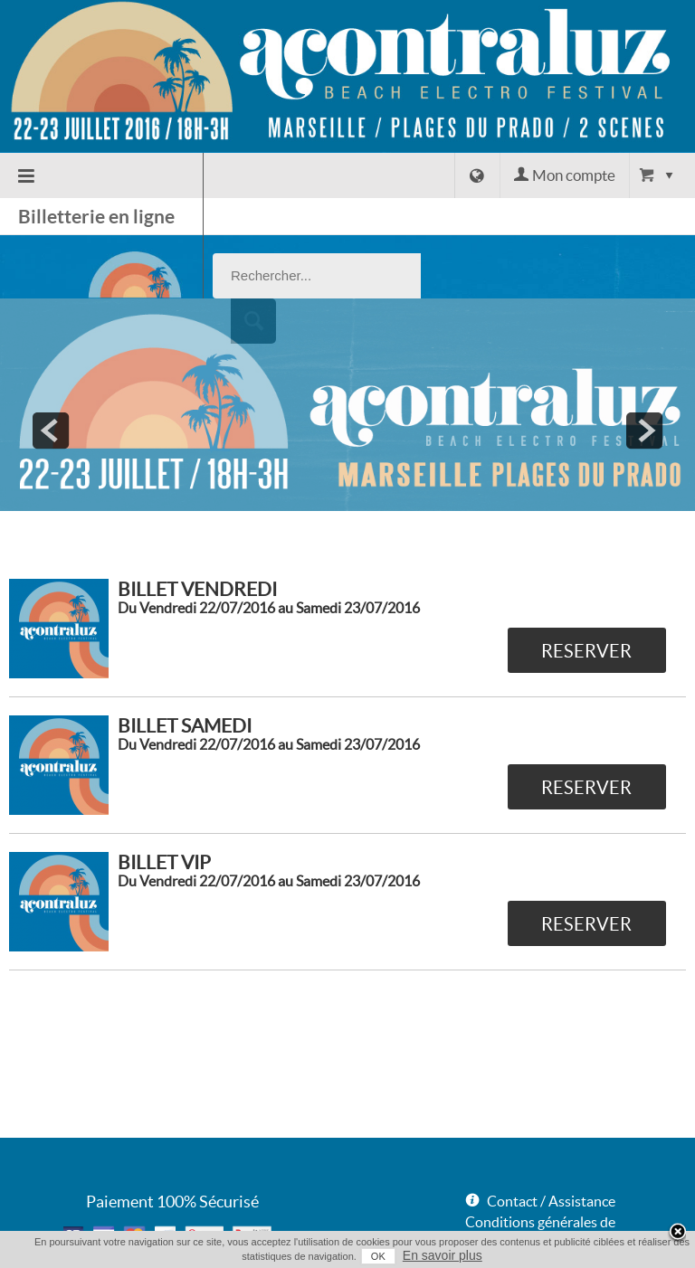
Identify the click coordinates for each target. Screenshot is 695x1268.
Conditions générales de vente (540, 1169)
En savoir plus (442, 1255)
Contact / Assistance (551, 1138)
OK (378, 1256)
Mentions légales (518, 1221)
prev (51, 367)
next (644, 367)
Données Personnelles (535, 1200)
